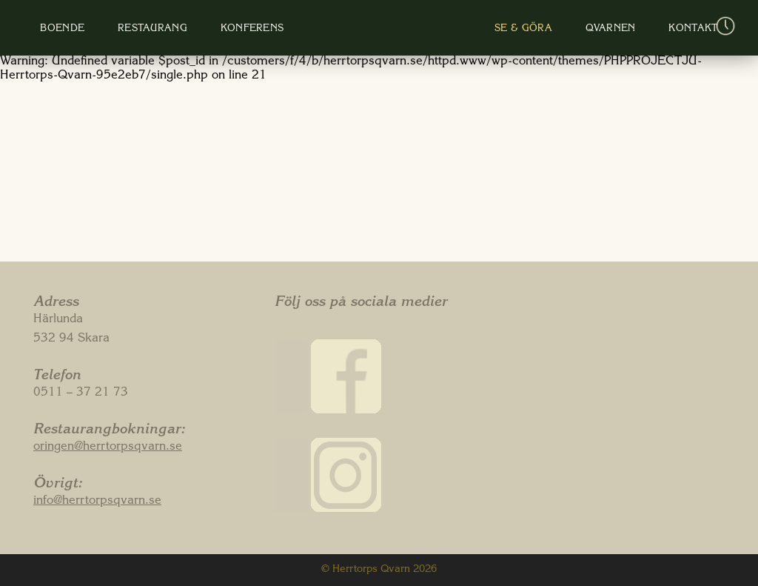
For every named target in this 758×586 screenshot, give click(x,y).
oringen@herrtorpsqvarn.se (107, 447)
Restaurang (188, 29)
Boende (114, 29)
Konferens (272, 29)
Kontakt (633, 29)
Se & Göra (496, 29)
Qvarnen (567, 29)
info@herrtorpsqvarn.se (97, 501)
